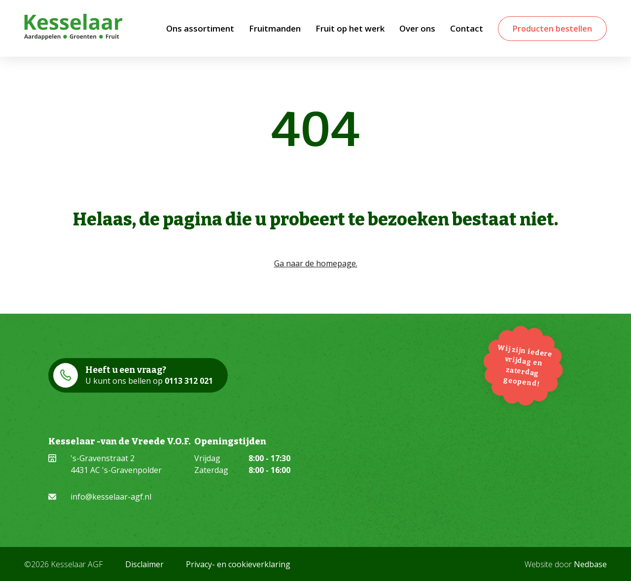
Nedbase (590, 564)
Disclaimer (144, 564)
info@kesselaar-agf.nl (110, 496)
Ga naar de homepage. (315, 263)
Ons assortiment (200, 28)
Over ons (417, 28)
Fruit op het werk (350, 28)
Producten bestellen (552, 28)
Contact (466, 28)
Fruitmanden (275, 28)
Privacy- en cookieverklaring (238, 564)
